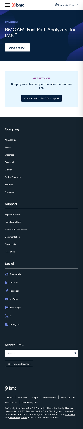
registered (70, 414)
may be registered (18, 417)
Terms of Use (32, 411)
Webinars (9, 154)
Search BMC (14, 344)
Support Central (12, 214)
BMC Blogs (12, 307)
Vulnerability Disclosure (15, 229)
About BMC (10, 139)
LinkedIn (11, 282)
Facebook (12, 291)
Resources (10, 251)
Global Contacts (13, 177)
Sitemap (9, 184)
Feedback (9, 162)
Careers (9, 169)
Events (8, 147)
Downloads (10, 244)
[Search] (76, 353)
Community (13, 274)
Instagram (12, 324)
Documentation (12, 236)
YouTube (11, 299)
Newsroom (10, 191)
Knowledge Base (13, 221)
